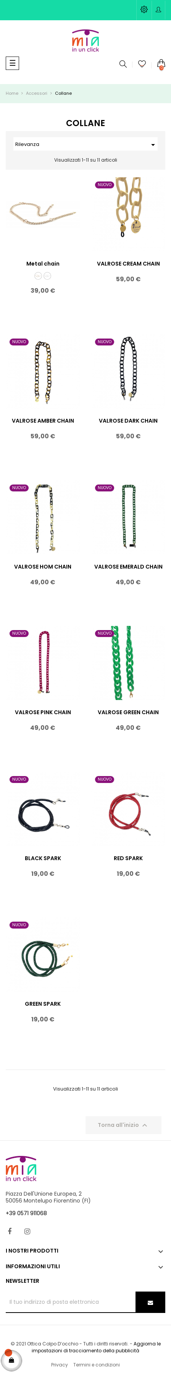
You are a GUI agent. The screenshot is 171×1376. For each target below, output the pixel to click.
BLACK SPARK (43, 858)
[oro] (38, 276)
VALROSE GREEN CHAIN (128, 712)
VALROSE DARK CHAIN (128, 421)
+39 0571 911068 (26, 1213)
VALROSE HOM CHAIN (42, 566)
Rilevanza (86, 144)
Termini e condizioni (96, 1364)
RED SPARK (128, 858)
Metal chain (43, 263)
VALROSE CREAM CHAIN (128, 263)
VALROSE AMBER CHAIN (43, 421)
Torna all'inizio (123, 1125)
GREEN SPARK (43, 1004)
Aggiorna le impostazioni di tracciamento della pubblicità (96, 1347)
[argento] (47, 276)
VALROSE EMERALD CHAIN (128, 566)
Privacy (59, 1364)
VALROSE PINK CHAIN (43, 712)
